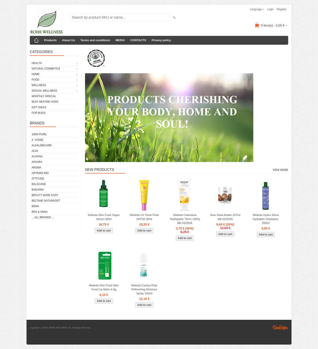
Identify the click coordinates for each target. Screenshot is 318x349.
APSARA (37, 162)
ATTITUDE (38, 178)
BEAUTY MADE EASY (45, 195)
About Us (68, 40)
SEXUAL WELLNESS (44, 90)
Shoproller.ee (280, 327)
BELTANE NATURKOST (46, 200)
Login (270, 9)
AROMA (36, 167)
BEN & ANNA (39, 211)
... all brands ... (43, 217)
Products (50, 40)
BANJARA (38, 189)
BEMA (35, 206)
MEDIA (120, 40)
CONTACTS (138, 40)
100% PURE (39, 134)
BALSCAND (39, 184)
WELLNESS (39, 85)
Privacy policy (161, 40)
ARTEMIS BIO (40, 173)
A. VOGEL (38, 139)
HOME (36, 74)
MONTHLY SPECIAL (44, 96)
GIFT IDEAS (39, 107)
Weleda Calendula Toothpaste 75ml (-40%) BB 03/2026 (185, 219)
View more (280, 170)
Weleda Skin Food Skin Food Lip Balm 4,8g (104, 287)
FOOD (35, 79)
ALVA (35, 150)
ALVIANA (37, 156)
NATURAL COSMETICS (46, 68)
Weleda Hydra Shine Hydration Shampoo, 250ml (266, 219)
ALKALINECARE (42, 145)
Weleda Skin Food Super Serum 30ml (104, 217)
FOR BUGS (38, 112)
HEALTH (37, 63)
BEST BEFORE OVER (45, 101)
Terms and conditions (95, 40)
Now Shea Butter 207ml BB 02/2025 (225, 217)
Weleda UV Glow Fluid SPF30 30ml (144, 217)
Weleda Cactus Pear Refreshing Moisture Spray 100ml (144, 289)
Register (282, 9)
